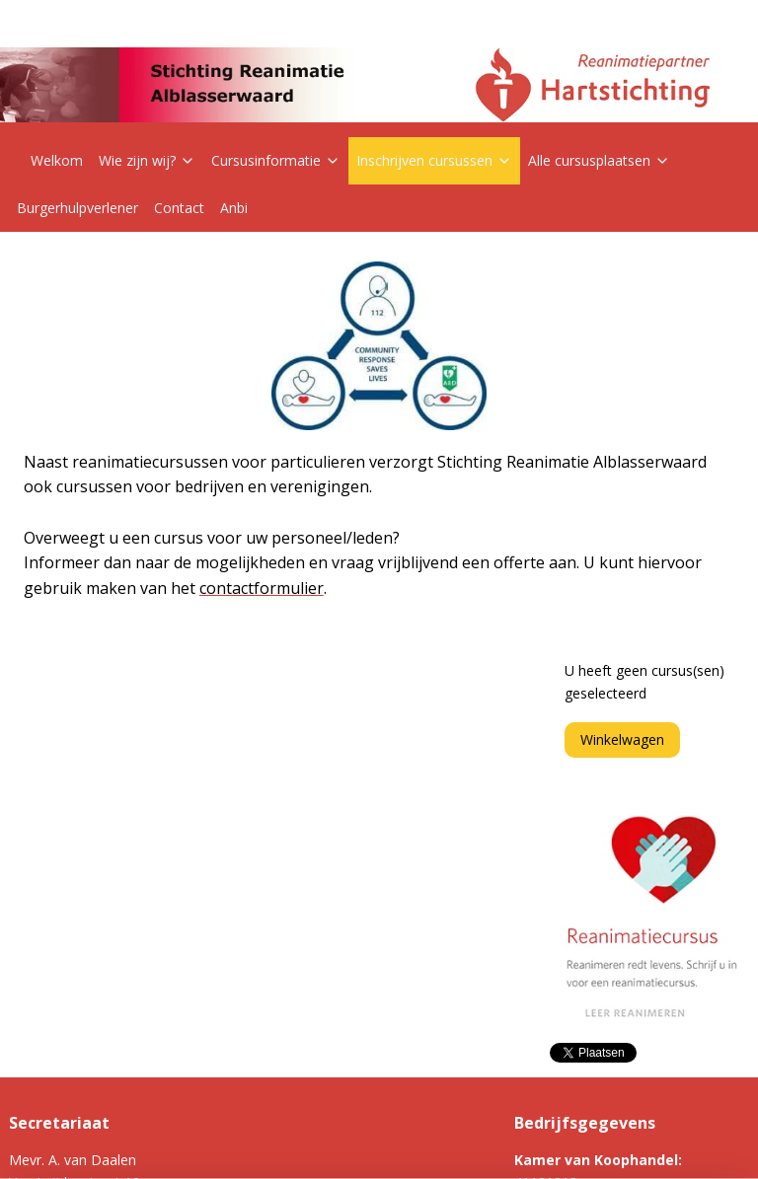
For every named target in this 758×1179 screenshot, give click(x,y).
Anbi (234, 207)
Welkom (57, 160)
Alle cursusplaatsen (599, 160)
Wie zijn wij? (147, 160)
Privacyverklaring (315, 1017)
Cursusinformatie (276, 160)
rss (343, 1143)
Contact (179, 207)
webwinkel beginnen (418, 1143)
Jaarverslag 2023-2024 (333, 1062)
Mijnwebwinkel (591, 1143)
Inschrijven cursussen (434, 160)
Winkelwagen (622, 340)
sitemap (301, 1143)
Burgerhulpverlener (77, 207)
